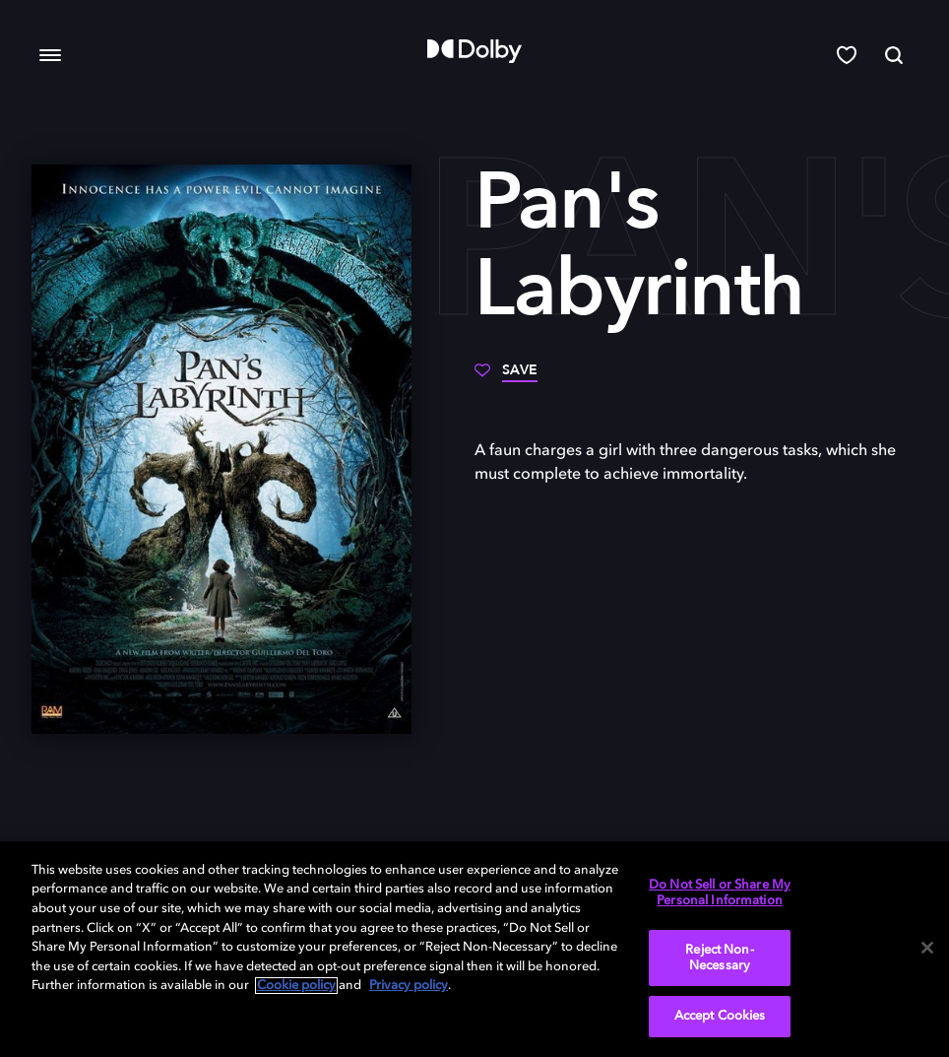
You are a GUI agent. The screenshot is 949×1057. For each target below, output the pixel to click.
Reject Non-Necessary (719, 958)
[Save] (506, 377)
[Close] (927, 947)
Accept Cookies (720, 1016)
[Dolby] (474, 51)
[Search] (894, 55)
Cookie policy (296, 985)
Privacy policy (408, 985)
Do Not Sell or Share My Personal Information (720, 893)
